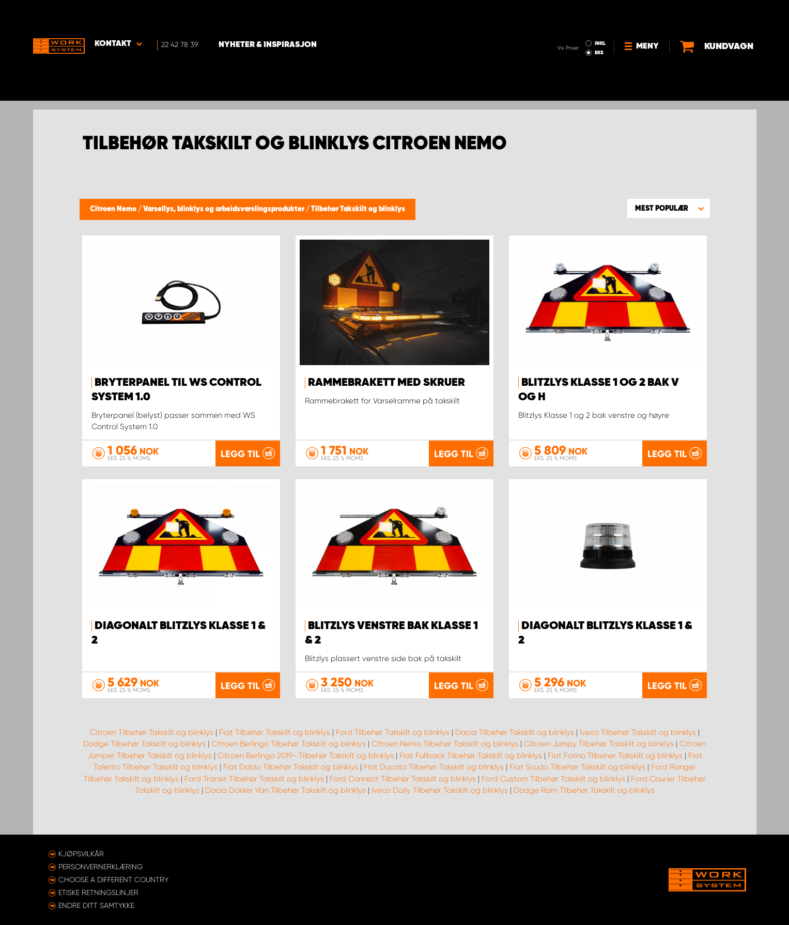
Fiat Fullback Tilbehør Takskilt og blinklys (470, 766)
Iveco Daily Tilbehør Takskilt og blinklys (440, 801)
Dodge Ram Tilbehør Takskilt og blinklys (584, 801)
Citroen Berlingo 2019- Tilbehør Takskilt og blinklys (306, 766)
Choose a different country (113, 879)
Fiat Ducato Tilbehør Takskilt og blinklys (434, 778)
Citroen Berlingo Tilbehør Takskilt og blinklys (288, 755)
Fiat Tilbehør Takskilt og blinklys (274, 743)
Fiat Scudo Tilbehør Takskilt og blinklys (577, 778)
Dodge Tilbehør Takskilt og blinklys (144, 755)
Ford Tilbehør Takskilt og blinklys (393, 743)
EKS (556, 23)
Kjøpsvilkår (81, 854)
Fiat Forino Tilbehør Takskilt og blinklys (615, 766)
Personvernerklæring (100, 867)
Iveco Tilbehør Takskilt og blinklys (638, 743)
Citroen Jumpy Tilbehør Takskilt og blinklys (599, 755)
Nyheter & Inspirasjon (269, 16)
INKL (557, 14)
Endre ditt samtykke (96, 905)
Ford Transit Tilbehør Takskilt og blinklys (254, 789)
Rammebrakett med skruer (386, 382)
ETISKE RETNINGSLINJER (98, 892)
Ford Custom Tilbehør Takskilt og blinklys (553, 789)
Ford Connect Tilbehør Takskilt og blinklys (403, 789)
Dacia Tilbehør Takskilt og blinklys (514, 743)
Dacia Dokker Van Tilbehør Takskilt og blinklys (285, 801)
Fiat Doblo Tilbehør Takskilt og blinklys (290, 778)
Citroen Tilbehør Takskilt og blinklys (151, 743)
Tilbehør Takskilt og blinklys (358, 209)
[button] (668, 208)
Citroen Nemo (114, 209)
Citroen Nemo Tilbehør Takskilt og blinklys (445, 755)
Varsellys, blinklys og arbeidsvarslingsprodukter (224, 209)
